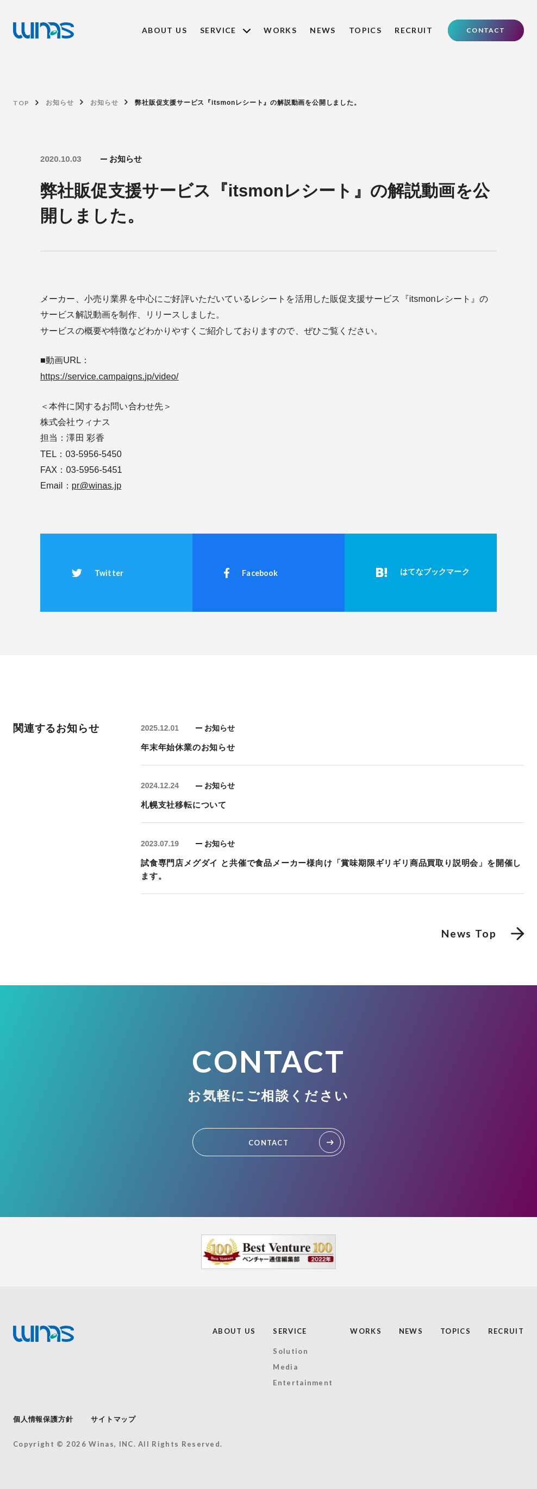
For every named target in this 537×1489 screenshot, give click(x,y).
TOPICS (365, 30)
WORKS (280, 30)
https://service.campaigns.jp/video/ (109, 376)
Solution (290, 1351)
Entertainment (303, 1382)
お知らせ (59, 102)
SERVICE (225, 30)
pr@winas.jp (97, 485)
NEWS (323, 30)
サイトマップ (113, 1419)
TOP (21, 103)
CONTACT (485, 30)
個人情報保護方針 (43, 1419)
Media (285, 1367)
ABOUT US (164, 30)
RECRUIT (414, 30)
